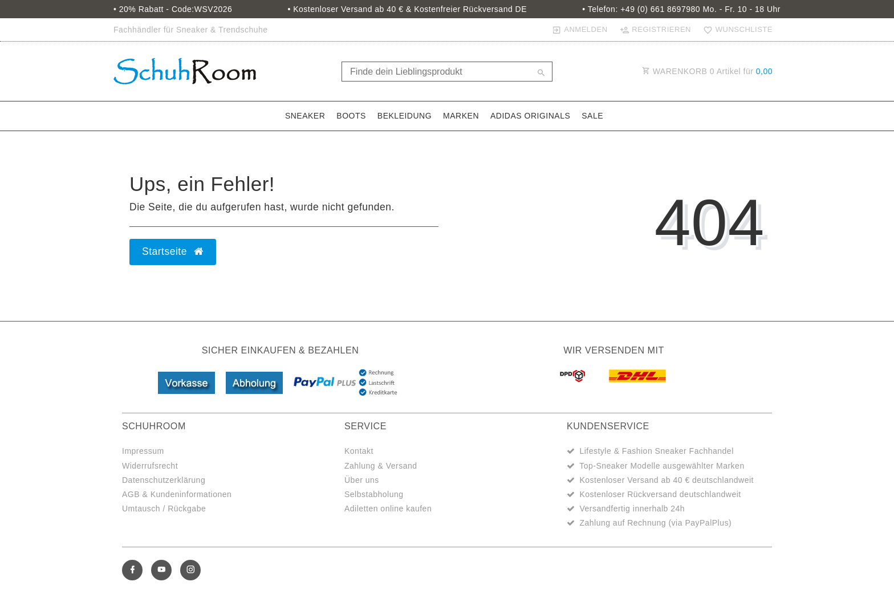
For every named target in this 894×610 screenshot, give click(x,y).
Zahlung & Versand (380, 465)
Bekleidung (404, 115)
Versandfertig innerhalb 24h (632, 508)
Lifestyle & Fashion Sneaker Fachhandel (656, 451)
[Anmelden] (579, 29)
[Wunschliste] (735, 29)
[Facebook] (132, 570)
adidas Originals (530, 115)
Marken (461, 115)
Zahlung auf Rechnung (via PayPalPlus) (655, 522)
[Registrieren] (655, 29)
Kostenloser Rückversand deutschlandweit (660, 494)
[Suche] (541, 73)
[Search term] (447, 72)
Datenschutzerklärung (163, 480)
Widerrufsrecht (150, 465)
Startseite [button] (173, 251)
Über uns (361, 480)
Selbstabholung (374, 494)
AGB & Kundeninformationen (176, 494)
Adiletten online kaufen (388, 508)
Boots (351, 115)
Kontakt (358, 451)
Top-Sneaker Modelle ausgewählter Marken (662, 465)
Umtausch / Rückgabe (164, 508)
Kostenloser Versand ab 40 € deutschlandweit (666, 480)
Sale (592, 115)
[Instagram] (190, 570)
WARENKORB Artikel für (707, 71)
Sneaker (305, 115)
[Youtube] (161, 570)
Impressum (143, 451)
